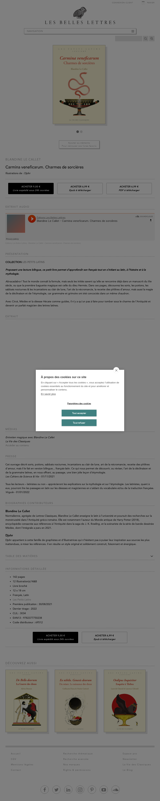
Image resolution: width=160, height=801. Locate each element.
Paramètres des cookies (79, 403)
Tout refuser (79, 422)
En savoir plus (48, 393)
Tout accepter (79, 413)
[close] (116, 370)
